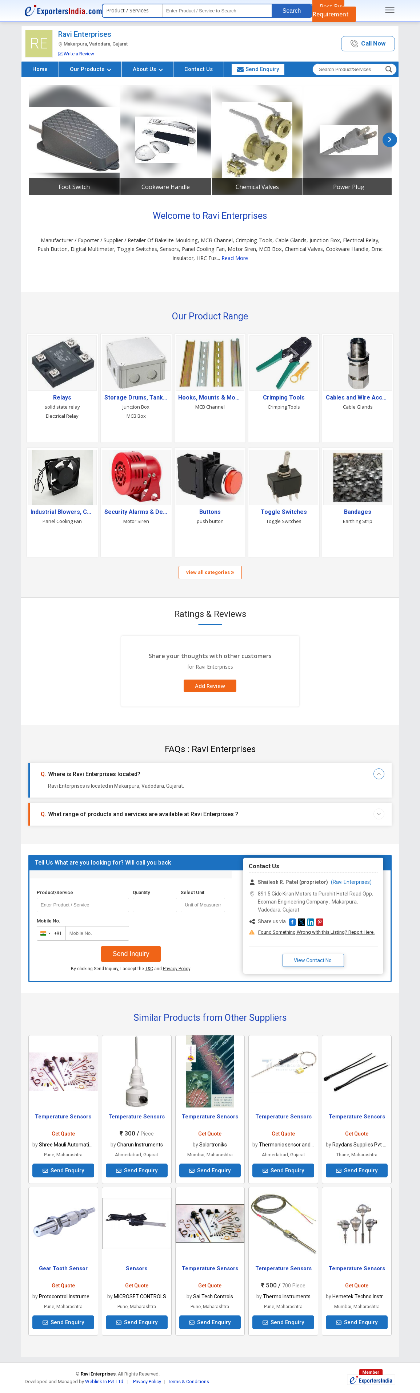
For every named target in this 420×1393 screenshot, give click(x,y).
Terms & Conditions (188, 1381)
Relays (62, 397)
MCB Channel (210, 407)
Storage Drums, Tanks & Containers (136, 397)
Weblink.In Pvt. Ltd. (104, 1381)
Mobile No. (48, 921)
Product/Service (55, 892)
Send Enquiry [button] (258, 69)
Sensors (136, 1268)
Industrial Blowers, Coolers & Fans (62, 512)
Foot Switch (74, 187)
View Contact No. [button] (313, 960)
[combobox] (49, 933)
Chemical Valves (257, 187)
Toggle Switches (284, 512)
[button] (368, 43)
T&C (149, 968)
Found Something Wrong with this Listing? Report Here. (316, 932)
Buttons (210, 512)
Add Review (210, 685)
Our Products (90, 69)
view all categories (210, 572)
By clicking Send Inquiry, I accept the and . (131, 968)
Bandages (357, 512)
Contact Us (198, 69)
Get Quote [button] (63, 1134)
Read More (234, 258)
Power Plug (348, 187)
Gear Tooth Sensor (63, 1268)
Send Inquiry (130, 953)
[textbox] (217, 10)
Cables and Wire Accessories (357, 397)
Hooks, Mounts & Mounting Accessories (210, 397)
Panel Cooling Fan (62, 521)
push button (210, 521)
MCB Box (136, 416)
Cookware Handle (165, 187)
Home (40, 69)
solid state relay (62, 407)
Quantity (141, 892)
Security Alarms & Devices (136, 512)
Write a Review (76, 53)
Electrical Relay (62, 416)
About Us (148, 69)
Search (292, 11)
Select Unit (192, 892)
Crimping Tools (284, 397)
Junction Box (136, 407)
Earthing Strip (357, 521)
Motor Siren (136, 521)
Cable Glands (358, 407)
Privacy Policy (176, 968)
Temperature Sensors (63, 1116)
